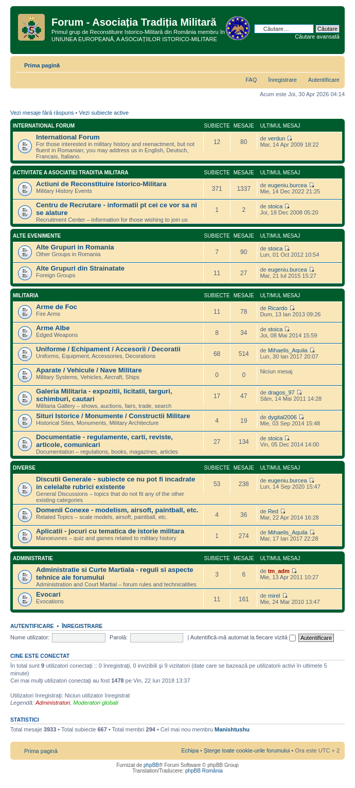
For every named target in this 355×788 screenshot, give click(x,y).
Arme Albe (52, 328)
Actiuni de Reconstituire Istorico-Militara (101, 184)
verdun (277, 138)
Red (273, 511)
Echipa (190, 750)
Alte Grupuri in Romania (75, 247)
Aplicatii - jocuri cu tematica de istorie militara (110, 531)
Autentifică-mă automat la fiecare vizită (243, 637)
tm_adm (279, 571)
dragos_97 (281, 392)
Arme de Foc (56, 307)
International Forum (44, 126)
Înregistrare (282, 80)
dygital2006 (282, 417)
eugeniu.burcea (287, 185)
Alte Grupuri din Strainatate (80, 268)
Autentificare (324, 80)
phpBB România (204, 771)
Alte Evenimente (37, 236)
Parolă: (119, 637)
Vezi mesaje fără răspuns (42, 113)
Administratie (33, 558)
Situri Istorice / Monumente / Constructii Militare (113, 416)
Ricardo (278, 308)
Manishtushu (232, 729)
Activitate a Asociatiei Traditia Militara (70, 172)
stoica (275, 206)
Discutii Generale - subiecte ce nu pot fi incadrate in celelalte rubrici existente (115, 483)
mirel (274, 596)
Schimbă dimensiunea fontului (332, 63)
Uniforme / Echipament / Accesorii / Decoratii (108, 349)
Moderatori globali (95, 703)
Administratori (53, 703)
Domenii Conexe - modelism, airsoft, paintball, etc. (117, 510)
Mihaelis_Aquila (288, 350)
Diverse (24, 468)
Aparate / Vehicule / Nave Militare (89, 370)
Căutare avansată (317, 36)
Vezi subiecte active (104, 113)
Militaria (26, 295)
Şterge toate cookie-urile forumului (247, 750)
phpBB (151, 765)
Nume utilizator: (29, 637)
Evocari (48, 594)
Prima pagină (42, 65)
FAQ (251, 80)
